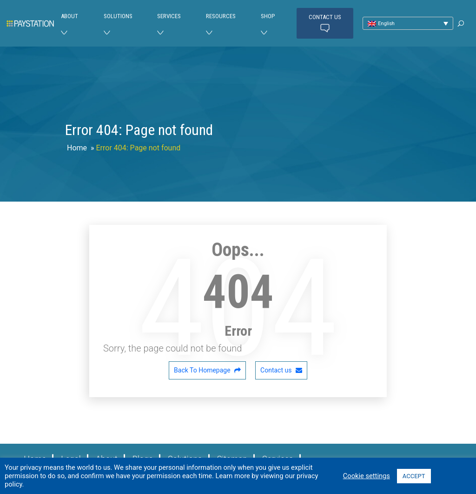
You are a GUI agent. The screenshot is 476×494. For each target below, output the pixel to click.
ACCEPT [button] (414, 476)
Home (77, 147)
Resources (221, 16)
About (69, 16)
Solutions (118, 16)
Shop (268, 16)
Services (169, 16)
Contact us (325, 24)
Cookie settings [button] (366, 476)
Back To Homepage (207, 370)
